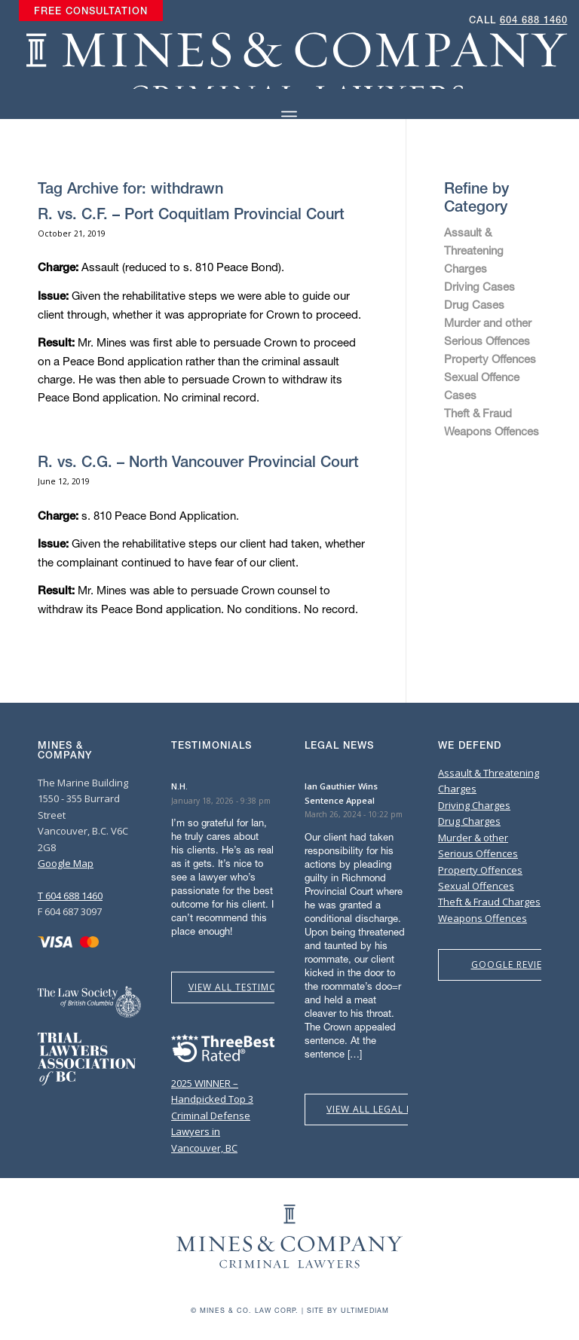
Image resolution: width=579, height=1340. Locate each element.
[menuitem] (91, 11)
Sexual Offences (476, 886)
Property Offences (490, 358)
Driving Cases (479, 286)
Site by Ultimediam (348, 1310)
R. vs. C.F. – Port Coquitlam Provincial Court (191, 213)
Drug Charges (469, 821)
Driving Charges (474, 805)
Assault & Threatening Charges (474, 250)
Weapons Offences (491, 431)
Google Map (65, 863)
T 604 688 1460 (70, 895)
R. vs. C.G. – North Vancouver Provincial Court (198, 461)
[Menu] (289, 116)
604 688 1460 (534, 20)
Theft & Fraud (478, 413)
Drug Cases (474, 304)
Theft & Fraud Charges (489, 901)
